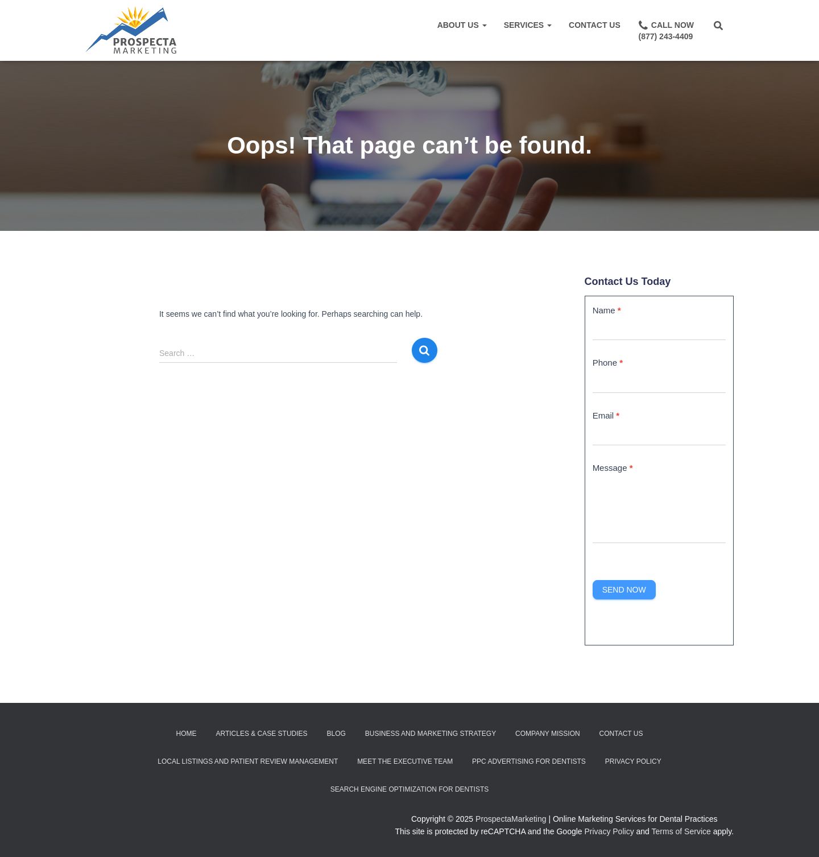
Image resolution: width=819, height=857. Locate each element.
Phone (608, 362)
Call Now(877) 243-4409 (666, 30)
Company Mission (547, 734)
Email (606, 415)
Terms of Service (681, 831)
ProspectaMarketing (511, 818)
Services (528, 25)
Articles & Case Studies (261, 734)
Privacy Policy (633, 761)
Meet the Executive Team (405, 761)
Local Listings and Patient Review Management (248, 761)
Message (613, 468)
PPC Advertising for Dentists (529, 761)
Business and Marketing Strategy (430, 734)
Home (186, 734)
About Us (462, 25)
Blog (335, 734)
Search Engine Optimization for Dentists (409, 789)
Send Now (624, 589)
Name (607, 310)
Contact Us (595, 25)
